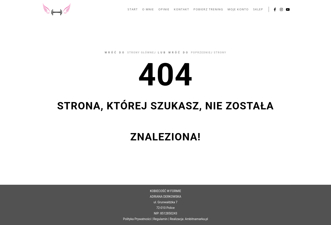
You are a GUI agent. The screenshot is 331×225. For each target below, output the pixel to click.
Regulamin (160, 219)
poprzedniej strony (208, 52)
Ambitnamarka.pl (196, 219)
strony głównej (141, 52)
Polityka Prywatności (137, 219)
